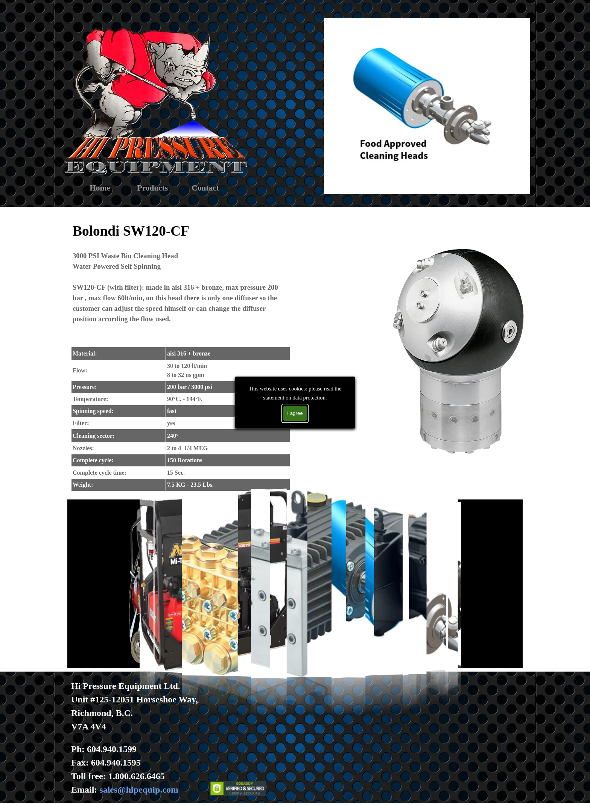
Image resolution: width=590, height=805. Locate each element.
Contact (205, 187)
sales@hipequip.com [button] (138, 789)
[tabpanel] (180, 355)
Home (100, 187)
